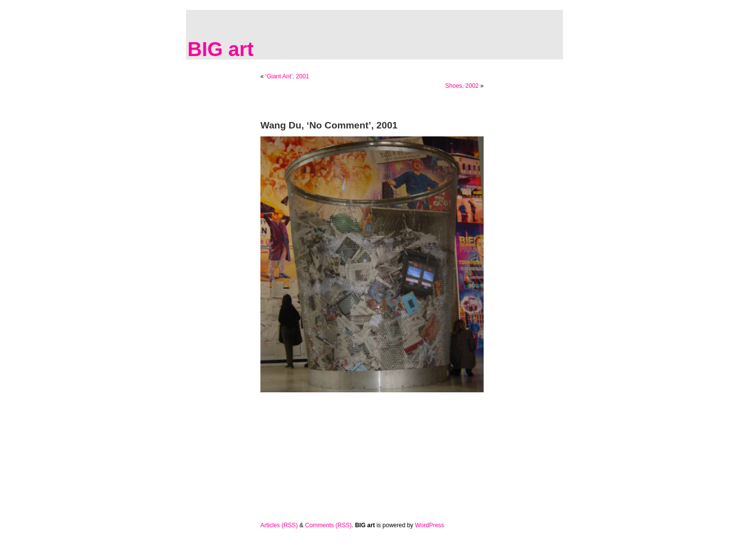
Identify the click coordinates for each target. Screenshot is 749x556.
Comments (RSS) (328, 525)
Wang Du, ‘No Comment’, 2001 (328, 125)
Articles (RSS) (279, 525)
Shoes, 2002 (462, 85)
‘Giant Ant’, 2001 (287, 76)
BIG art (220, 49)
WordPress (429, 525)
